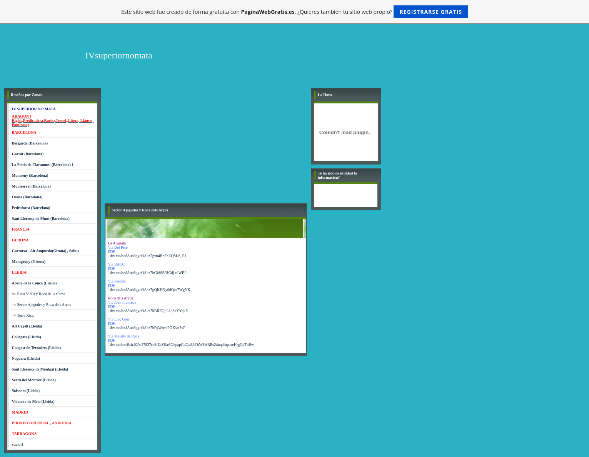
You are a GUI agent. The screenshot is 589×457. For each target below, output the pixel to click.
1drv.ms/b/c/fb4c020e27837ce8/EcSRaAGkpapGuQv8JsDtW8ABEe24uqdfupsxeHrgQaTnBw (181, 344)
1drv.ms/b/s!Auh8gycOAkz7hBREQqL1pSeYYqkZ (148, 311)
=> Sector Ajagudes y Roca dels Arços (41, 304)
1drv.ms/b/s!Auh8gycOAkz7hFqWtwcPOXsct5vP (146, 328)
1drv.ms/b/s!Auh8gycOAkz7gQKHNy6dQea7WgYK (149, 289)
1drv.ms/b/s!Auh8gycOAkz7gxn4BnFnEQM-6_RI (147, 256)
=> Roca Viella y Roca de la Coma (38, 294)
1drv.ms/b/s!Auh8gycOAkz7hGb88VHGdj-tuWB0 (147, 273)
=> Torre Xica (22, 315)
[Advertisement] (206, 145)
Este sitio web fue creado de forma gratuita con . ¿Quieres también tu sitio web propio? (294, 11)
